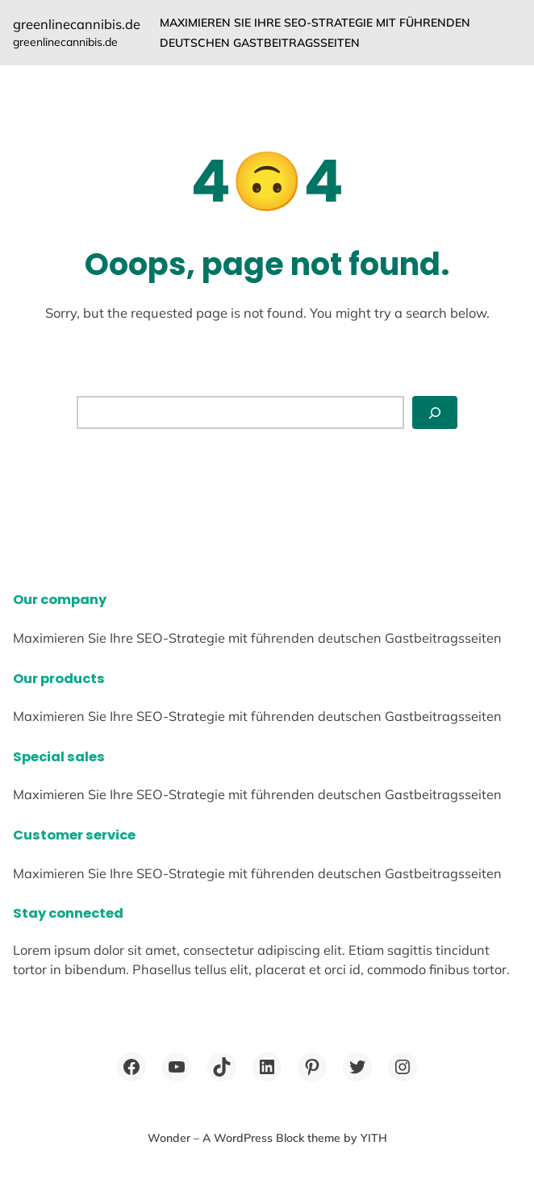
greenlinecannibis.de (76, 23)
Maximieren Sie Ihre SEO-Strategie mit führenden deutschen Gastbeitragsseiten (315, 32)
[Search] (434, 412)
